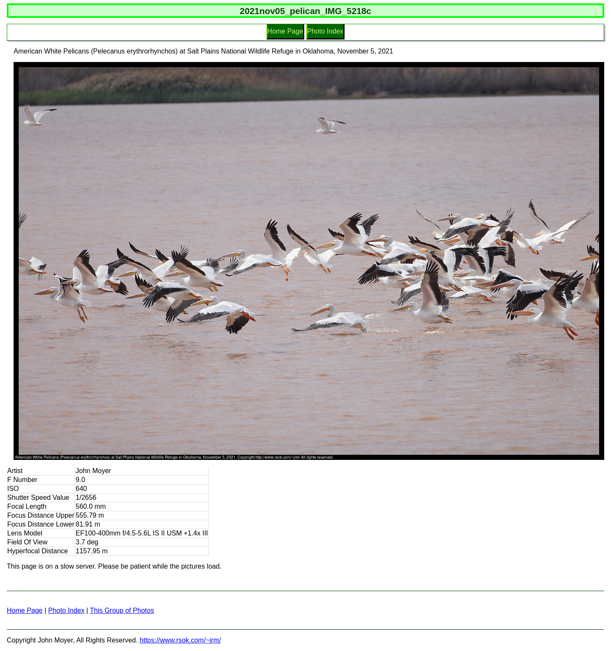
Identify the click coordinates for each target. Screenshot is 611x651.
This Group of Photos (122, 610)
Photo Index (325, 31)
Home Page (285, 31)
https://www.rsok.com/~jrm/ (180, 640)
